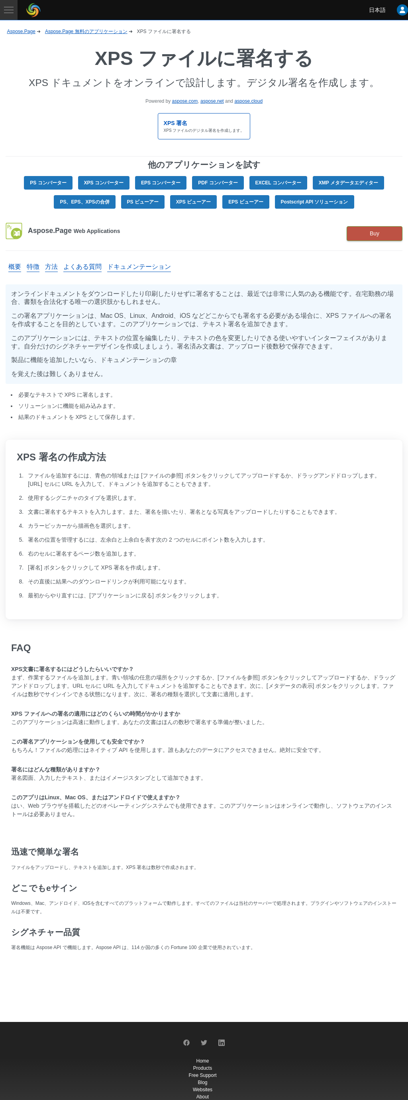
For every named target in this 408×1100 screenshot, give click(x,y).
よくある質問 (82, 266)
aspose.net (212, 101)
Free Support (202, 1075)
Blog (202, 1082)
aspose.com (185, 101)
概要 (14, 266)
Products (202, 1068)
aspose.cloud (248, 101)
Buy (374, 233)
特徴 (33, 266)
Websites (202, 1089)
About (202, 1097)
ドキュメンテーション (139, 266)
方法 (51, 266)
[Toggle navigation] (9, 10)
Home (202, 1061)
